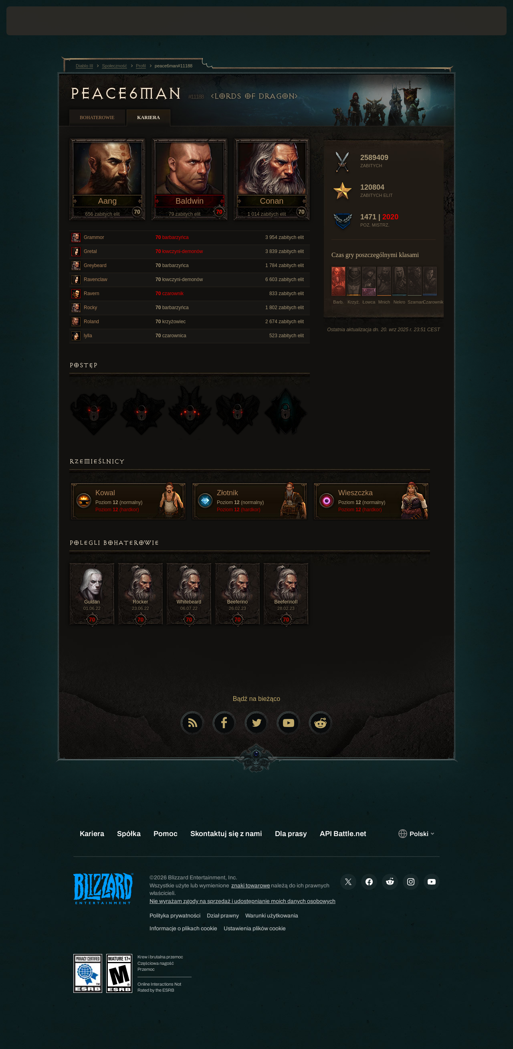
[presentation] (31, 20)
